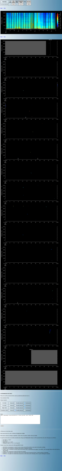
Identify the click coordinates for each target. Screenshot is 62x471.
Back (1, 8)
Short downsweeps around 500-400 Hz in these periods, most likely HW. (22, 420)
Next (5, 8)
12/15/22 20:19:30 (4, 4)
